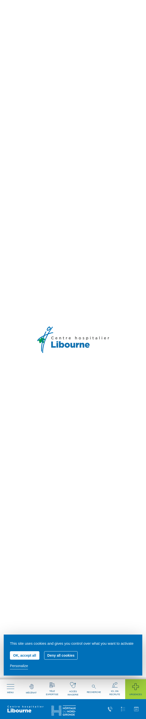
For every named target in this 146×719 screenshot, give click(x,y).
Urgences (135, 689)
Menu (10, 689)
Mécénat (31, 689)
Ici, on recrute (114, 689)
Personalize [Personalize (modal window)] (19, 666)
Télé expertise (52, 689)
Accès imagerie (72, 689)
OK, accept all (24, 655)
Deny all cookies (61, 655)
